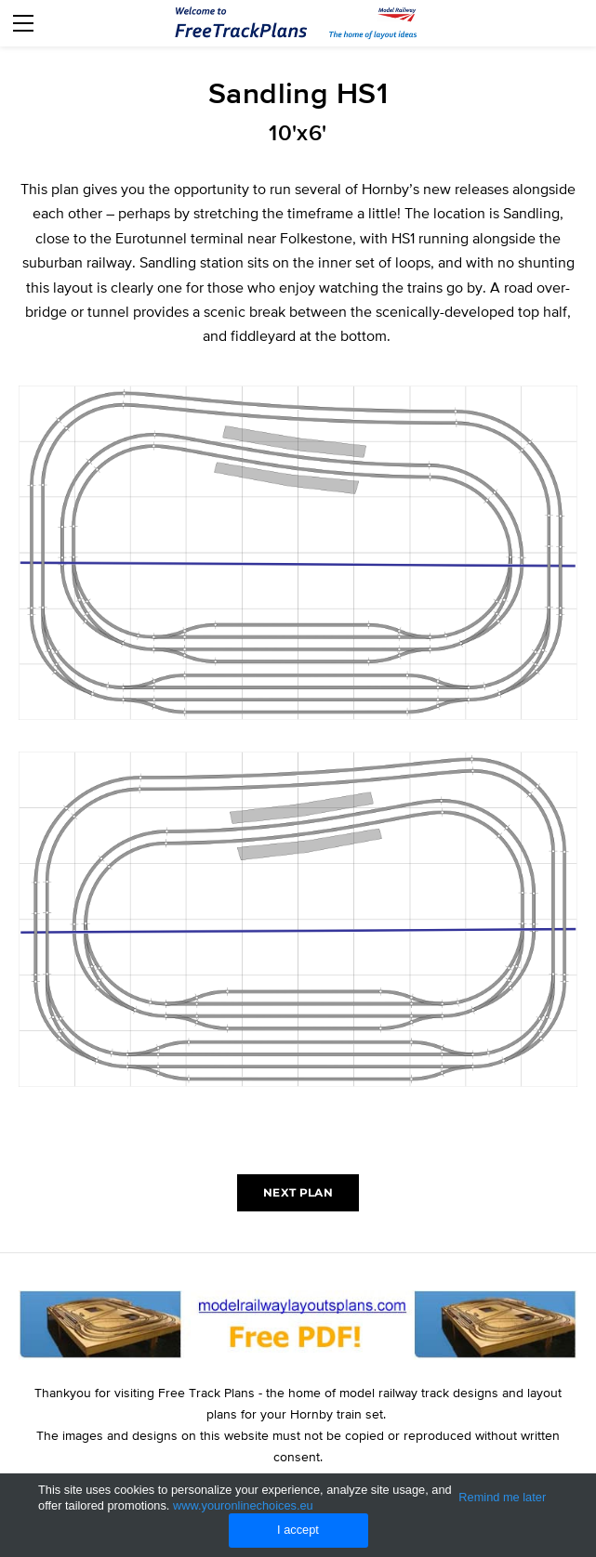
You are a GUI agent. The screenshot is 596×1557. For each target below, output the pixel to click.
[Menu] (23, 23)
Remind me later (502, 1497)
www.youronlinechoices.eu (243, 1505)
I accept (298, 1530)
